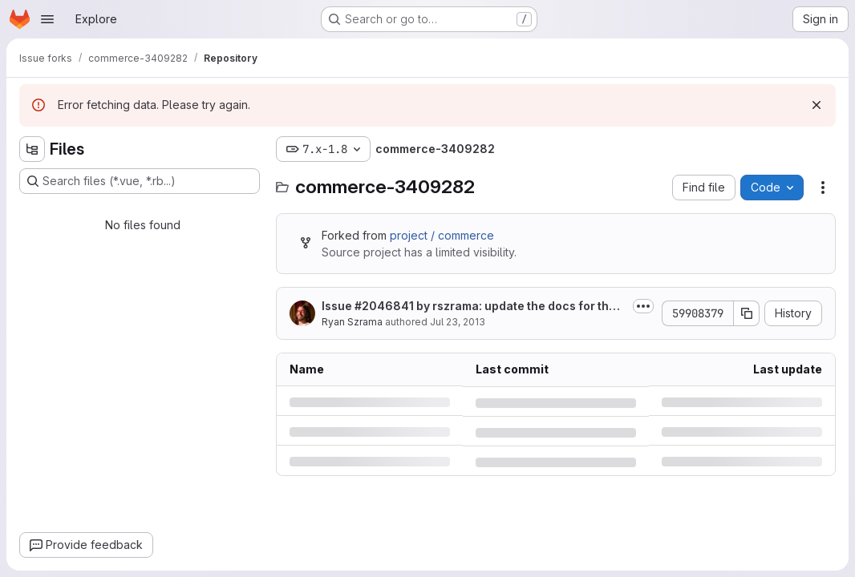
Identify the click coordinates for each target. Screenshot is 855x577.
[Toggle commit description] (643, 306)
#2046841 (384, 306)
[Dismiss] (816, 105)
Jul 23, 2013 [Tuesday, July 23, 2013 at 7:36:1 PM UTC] (457, 322)
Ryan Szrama (352, 322)
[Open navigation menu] (47, 19)
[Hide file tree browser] (32, 149)
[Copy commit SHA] (747, 313)
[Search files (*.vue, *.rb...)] (139, 181)
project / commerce (442, 235)
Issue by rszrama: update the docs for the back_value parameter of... (474, 306)
